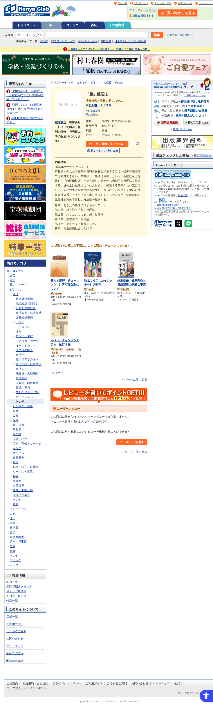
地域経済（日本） (27, 303)
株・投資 (18, 425)
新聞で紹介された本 (19, 586)
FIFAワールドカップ (63, 41)
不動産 (17, 429)
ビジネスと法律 (23, 406)
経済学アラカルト (27, 359)
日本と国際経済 (26, 308)
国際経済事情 (24, 317)
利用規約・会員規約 (35, 683)
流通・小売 (20, 439)
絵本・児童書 (18, 541)
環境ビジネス (21, 495)
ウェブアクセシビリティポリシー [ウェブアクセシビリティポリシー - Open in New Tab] (28, 688)
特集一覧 (12, 600)
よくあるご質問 (162, 3)
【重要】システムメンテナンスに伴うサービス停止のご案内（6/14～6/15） (109, 49)
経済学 (20, 354)
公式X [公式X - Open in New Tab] (178, 683)
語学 (12, 532)
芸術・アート (18, 284)
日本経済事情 (24, 298)
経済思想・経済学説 (29, 364)
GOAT (44, 41)
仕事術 (17, 481)
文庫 (12, 546)
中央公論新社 (93, 110)
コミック (72, 25)
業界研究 (18, 457)
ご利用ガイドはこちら (195, 95)
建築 (12, 523)
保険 (15, 420)
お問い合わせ (185, 3)
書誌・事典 (23, 387)
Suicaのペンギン (87, 41)
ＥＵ (19, 331)
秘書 (15, 476)
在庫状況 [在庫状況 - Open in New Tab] (60, 122)
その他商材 (116, 25)
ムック (14, 565)
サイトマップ (206, 3)
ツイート (57, 372)
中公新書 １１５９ (98, 105)
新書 (12, 551)
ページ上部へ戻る (135, 379)
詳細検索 (172, 34)
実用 (12, 280)
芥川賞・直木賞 (16, 596)
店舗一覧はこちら (182, 129)
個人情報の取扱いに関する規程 (174, 208)
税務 (15, 410)
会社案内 (12, 683)
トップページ (26, 25)
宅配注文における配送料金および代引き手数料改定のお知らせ (24, 108)
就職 (15, 462)
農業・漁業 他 (23, 490)
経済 (15, 294)
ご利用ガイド (141, 3)
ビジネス (15, 289)
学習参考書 (17, 537)
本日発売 (12, 581)
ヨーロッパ (23, 327)
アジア (20, 322)
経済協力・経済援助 (29, 312)
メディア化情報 (16, 591)
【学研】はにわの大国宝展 (130, 41)
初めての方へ (14, 653)
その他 (20, 401)
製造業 (17, 434)
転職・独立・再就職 (25, 467)
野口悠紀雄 (92, 114)
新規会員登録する (142, 15)
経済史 (20, 369)
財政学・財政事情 (27, 383)
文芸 (12, 275)
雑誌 (94, 25)
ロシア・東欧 (24, 336)
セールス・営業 (23, 471)
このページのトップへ (196, 692)
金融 (15, 415)
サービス (18, 452)
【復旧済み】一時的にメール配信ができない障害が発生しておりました (24, 95)
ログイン (150, 10)
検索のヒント (187, 34)
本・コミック (15, 271)
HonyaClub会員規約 (168, 205)
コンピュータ (18, 509)
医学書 (14, 527)
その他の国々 (24, 350)
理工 (12, 518)
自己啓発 (18, 485)
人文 (12, 513)
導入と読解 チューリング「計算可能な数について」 (65, 284)
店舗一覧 (122, 3)
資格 (15, 504)
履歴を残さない (202, 155)
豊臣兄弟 (106, 41)
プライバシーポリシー (66, 683)
